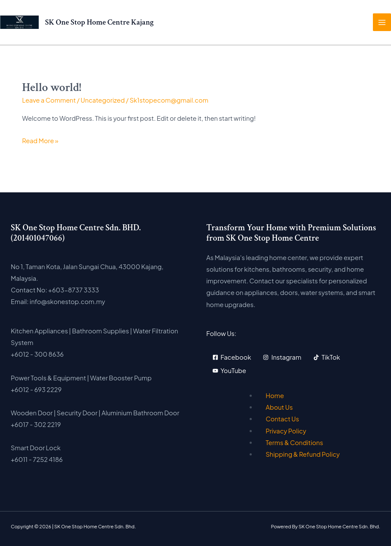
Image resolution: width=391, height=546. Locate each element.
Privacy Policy (286, 431)
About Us (279, 407)
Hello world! (51, 87)
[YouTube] (229, 370)
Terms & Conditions (294, 442)
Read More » (40, 140)
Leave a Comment (49, 100)
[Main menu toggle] (382, 22)
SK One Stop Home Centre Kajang (99, 22)
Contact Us (282, 419)
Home (275, 395)
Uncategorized (103, 100)
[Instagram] (282, 357)
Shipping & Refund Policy (303, 454)
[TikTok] (327, 357)
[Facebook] (232, 357)
